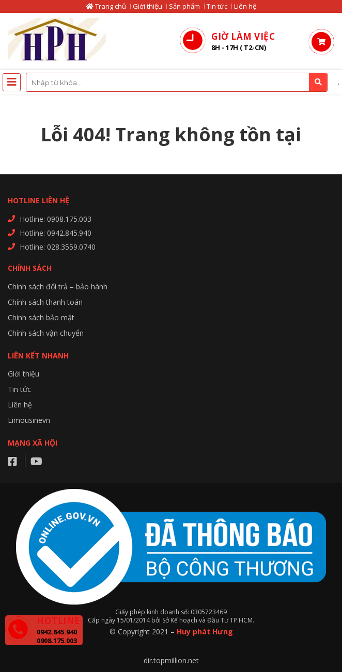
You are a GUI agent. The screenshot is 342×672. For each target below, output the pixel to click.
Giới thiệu (147, 6)
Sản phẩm (184, 6)
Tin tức (217, 6)
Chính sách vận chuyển (46, 333)
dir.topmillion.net (171, 660)
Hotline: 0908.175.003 (55, 219)
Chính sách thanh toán (45, 302)
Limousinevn (29, 420)
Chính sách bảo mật (41, 317)
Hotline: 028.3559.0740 (58, 247)
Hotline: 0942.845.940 (55, 233)
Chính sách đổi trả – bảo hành (57, 286)
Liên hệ (245, 6)
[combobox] (176, 82)
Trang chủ (106, 6)
